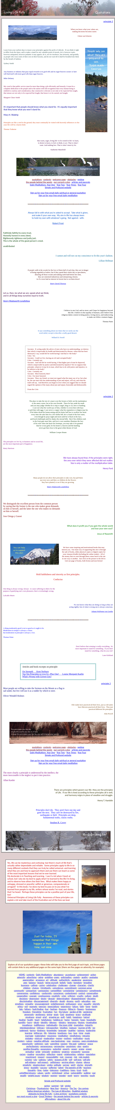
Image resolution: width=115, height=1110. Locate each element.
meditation (63, 1035)
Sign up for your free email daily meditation (58, 195)
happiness (77, 1017)
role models (84, 1057)
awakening (76, 980)
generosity (29, 1014)
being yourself (52, 982)
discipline (91, 998)
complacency (82, 990)
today (45, 1070)
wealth (23, 1075)
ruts (35, 1059)
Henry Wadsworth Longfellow (16, 301)
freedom (27, 1011)
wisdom (45, 1075)
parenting (54, 1043)
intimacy (41, 1027)
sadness (42, 1059)
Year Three (71, 185)
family (95, 1006)
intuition (64, 1027)
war (94, 1073)
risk (75, 1057)
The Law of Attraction (61, 1091)
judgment (24, 1030)
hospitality (91, 1019)
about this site (63, 1099)
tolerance (54, 1070)
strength (88, 1065)
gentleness (41, 1014)
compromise (23, 993)
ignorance (72, 1022)
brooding (88, 982)
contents (30, 974)
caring (42, 985)
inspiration (78, 1025)
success (43, 1067)
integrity (89, 1025)
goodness (70, 1014)
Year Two (61, 185)
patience (82, 1043)
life (45, 1033)
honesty (75, 1019)
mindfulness (75, 1035)
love (75, 1033)
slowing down (39, 1065)
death (95, 996)
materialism (40, 1035)
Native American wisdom (38, 1091)
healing (22, 1019)
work (70, 1075)
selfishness (55, 1062)
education (86, 1001)
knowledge (52, 1030)
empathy (29, 1004)
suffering (53, 1067)
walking (87, 1073)
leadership (91, 1030)
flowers (80, 1009)
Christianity (46, 988)
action (93, 974)
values (41, 1073)
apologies (93, 977)
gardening (87, 1011)
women (53, 1075)
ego (94, 1001)
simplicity (27, 1065)
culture (88, 996)
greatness (30, 1017)
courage (33, 996)
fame (88, 1006)
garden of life (76, 1011)
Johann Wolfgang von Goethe (102, 611)
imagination (91, 1022)
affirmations (50, 1099)
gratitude (86, 1014)
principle (46, 1051)
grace (78, 1014)
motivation (78, 1038)
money (59, 1038)
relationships (70, 1054)
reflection (51, 1054)
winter (68, 1085)
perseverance (46, 1046)
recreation (40, 1054)
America (64, 1088)
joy (93, 1027)
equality (87, 1004)
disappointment (78, 998)
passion (64, 1043)
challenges (63, 985)
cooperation (22, 996)
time (39, 1070)
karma (33, 1030)
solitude (57, 1065)
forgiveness (91, 1009)
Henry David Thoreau (58, 283)
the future (63, 1011)
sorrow (66, 1065)
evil (26, 1006)
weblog (81, 179)
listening (52, 1033)
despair (51, 998)
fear (47, 1009)
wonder (62, 1075)
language (62, 1030)
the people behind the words (67, 1096)
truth (85, 1070)
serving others (68, 1062)
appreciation (28, 980)
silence (87, 1062)
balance (32, 982)
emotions (19, 1004)
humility (22, 1022)
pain (47, 1043)
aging (40, 977)
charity (91, 985)
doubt (62, 1001)
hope (82, 1019)
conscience (58, 993)
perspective (59, 1046)
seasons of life (61, 1059)
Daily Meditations (44, 974)
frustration (47, 1011)
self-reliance (30, 1062)
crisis (64, 996)
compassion (43, 990)
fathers (27, 1009)
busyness (25, 985)
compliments (95, 990)
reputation (90, 1054)
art (47, 980)
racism (22, 1054)
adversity (21, 977)
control (81, 993)
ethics (20, 1006)
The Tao (73, 1088)
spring (47, 1085)
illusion (81, 1022)
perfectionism (32, 1046)
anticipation (66, 977)
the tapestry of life (73, 1067)
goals (56, 1014)
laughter (72, 1030)
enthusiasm (71, 1004)
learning (28, 1033)
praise (81, 1049)
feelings (53, 1009)
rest (62, 1057)
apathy (85, 977)
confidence (35, 993)
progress (66, 1051)
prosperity (75, 1051)
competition (56, 990)
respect (41, 1057)
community (19, 990)
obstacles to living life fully (40, 1093)
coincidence (58, 988)
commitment (71, 988)
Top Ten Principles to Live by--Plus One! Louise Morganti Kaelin (53, 674)
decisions (23, 998)
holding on (58, 1019)
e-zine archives (60, 1093)
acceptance (70, 974)
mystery (21, 1041)
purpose (85, 1051)
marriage (29, 1035)
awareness (87, 980)
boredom (78, 982)
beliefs (63, 982)
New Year (54, 1088)
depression (34, 998)
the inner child (65, 1025)
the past (73, 1043)
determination (63, 998)
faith (82, 1006)
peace (90, 1043)
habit (69, 1017)
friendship (36, 1011)
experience (66, 1006)
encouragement (42, 1004)
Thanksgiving (43, 1088)
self (70, 1059)
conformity (47, 993)
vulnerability (76, 1073)
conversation (92, 993)
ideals (36, 1022)
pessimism (71, 1046)
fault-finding (38, 1009)
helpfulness (46, 1019)
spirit (73, 1065)
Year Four (82, 185)
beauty (40, 982)
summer (55, 1085)
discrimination (25, 1001)
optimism (38, 1043)
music (87, 1038)
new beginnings (58, 1041)
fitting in (72, 1009)
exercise (43, 1006)
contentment (71, 993)
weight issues (34, 1075)
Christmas (30, 1088)
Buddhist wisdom (80, 1091)
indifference (39, 1025)
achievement (83, 974)
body (69, 982)
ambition (49, 977)
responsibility (52, 1057)
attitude (53, 980)
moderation (49, 1038)
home (67, 1019)
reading (30, 1054)
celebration (51, 985)
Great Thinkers (45, 1096)
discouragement (41, 1001)
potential (57, 1049)
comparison (31, 990)
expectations (53, 1006)
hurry (29, 1022)
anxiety (76, 977)
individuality (51, 1025)
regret (59, 1054)
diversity (54, 1001)
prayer (89, 1049)
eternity (96, 1004)
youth (92, 1075)
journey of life (84, 1027)
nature (29, 1041)
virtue (66, 1073)
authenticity (64, 980)
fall (62, 1085)
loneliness (62, 1033)
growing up (54, 1017)
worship (84, 1075)
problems (56, 1051)
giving (49, 1014)
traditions (64, 1070)
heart (37, 1019)
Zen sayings (83, 1088)
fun (55, 1011)
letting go (38, 1033)
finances (62, 1009)
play (79, 1046)
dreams (70, 1001)
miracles (86, 1035)
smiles (50, 1065)
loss (70, 1033)
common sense (85, 988)
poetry (86, 1046)
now (69, 1041)
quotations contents (78, 1093)
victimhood (57, 1073)
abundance (59, 974)
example (33, 1006)
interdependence (27, 1027)
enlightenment (58, 1004)
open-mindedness (89, 1041)
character (82, 985)
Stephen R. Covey (58, 822)
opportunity (27, 1043)
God (62, 1014)
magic (87, 1033)
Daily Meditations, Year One (42, 185)
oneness (76, 1041)
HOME (22, 974)
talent (60, 1067)
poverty (66, 1049)
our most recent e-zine (27, 1096)
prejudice (29, 1051)
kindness (41, 1030)
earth (77, 1001)
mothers (68, 1038)
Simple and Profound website (58, 187)
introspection (52, 1027)
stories (80, 1065)
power (74, 1049)
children (27, 988)
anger (57, 977)
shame (79, 1062)
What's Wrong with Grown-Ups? (36, 676)
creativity (56, 996)
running (28, 1059)
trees (73, 1070)
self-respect (43, 1062)
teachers (87, 1067)
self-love (78, 1059)
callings (34, 985)
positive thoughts (31, 1049)
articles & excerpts (90, 1096)
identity (44, 1022)
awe (25, 982)
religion (80, 1054)
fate (21, 1009)
